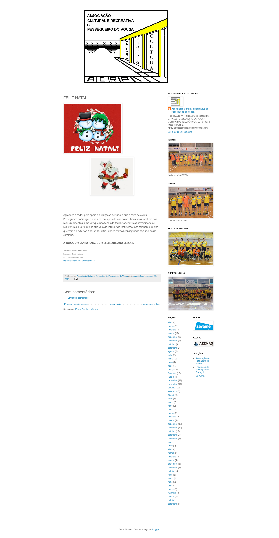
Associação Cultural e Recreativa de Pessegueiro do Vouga (190, 110)
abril (170, 322)
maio (170, 362)
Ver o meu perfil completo (180, 132)
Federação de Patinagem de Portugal (202, 369)
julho (170, 355)
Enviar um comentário (78, 298)
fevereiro (172, 329)
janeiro (171, 333)
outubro (171, 344)
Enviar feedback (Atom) (86, 309)
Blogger (155, 529)
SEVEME (200, 376)
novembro (172, 340)
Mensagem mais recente (76, 304)
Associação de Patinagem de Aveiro (203, 361)
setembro (172, 348)
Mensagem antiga (151, 304)
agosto (171, 351)
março (171, 326)
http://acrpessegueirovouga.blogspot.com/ (79, 260)
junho (170, 358)
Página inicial (115, 304)
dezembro (172, 337)
